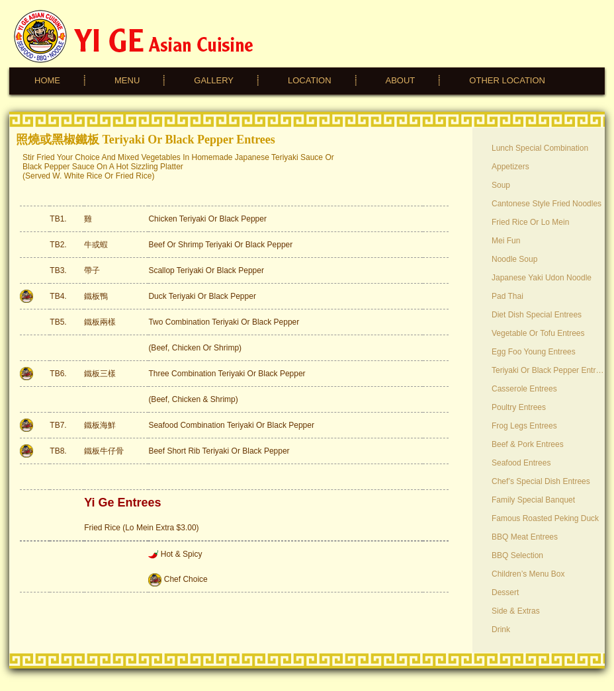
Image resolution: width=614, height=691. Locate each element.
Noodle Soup (514, 259)
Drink (501, 629)
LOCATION (309, 80)
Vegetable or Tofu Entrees (538, 333)
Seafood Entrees (521, 462)
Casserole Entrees (524, 388)
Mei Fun (506, 240)
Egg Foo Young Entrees (534, 351)
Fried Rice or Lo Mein (530, 222)
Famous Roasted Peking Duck (545, 518)
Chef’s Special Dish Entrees (541, 481)
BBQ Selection (517, 555)
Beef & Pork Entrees (528, 444)
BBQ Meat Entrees (525, 537)
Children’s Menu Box (528, 574)
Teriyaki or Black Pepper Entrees (548, 370)
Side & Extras (516, 611)
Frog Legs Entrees (524, 425)
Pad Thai (507, 296)
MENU (127, 80)
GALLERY (214, 80)
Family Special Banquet (533, 500)
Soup (501, 185)
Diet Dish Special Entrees (537, 314)
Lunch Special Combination (540, 148)
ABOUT (401, 80)
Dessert (505, 592)
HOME (47, 80)
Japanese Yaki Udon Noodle (542, 277)
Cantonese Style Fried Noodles (546, 203)
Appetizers (510, 166)
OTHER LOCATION (507, 80)
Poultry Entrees (519, 407)
